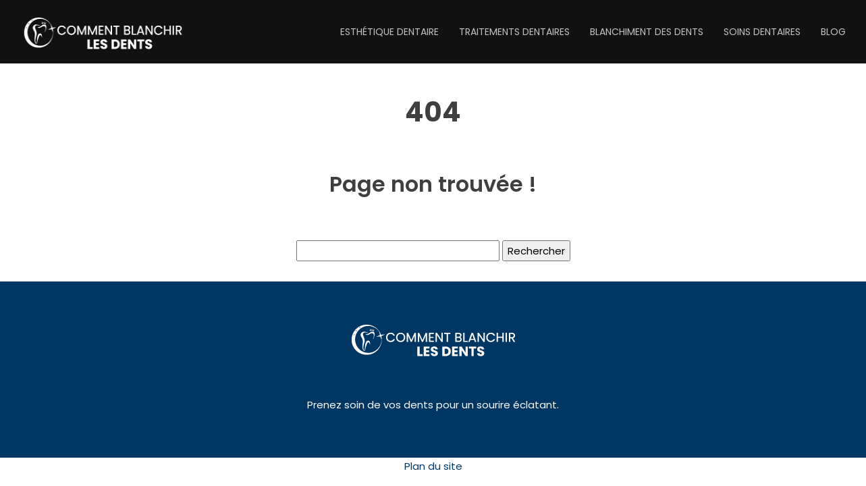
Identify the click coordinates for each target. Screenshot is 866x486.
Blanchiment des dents (646, 31)
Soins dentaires (762, 31)
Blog (833, 31)
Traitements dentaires (514, 31)
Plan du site (433, 466)
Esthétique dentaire (389, 31)
